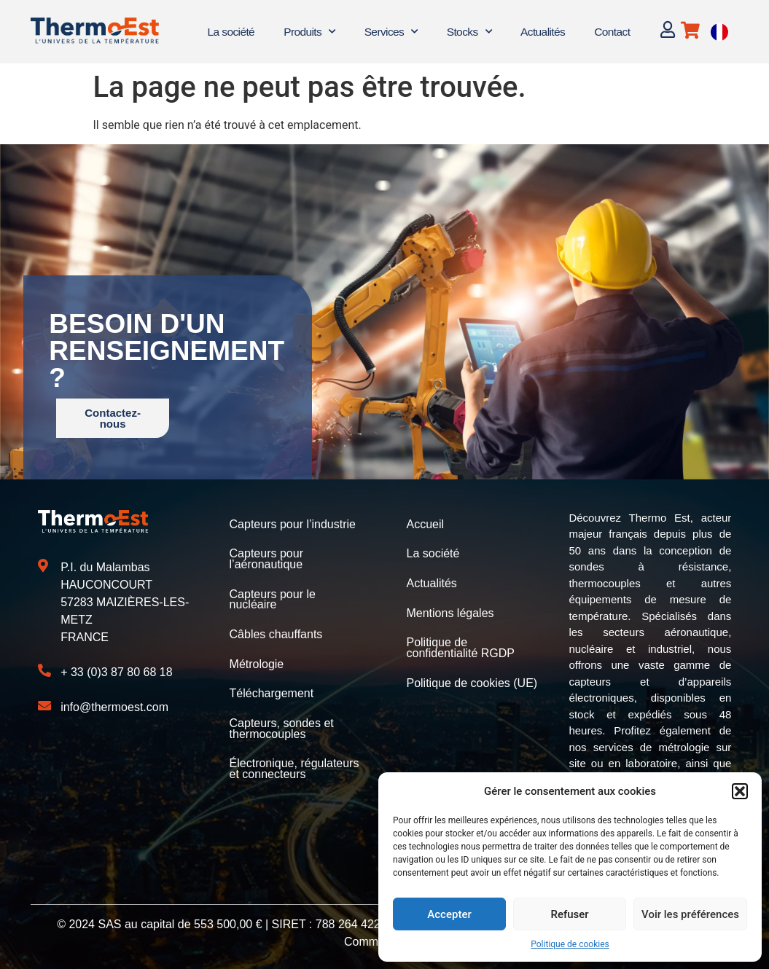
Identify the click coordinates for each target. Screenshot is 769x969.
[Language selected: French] (719, 31)
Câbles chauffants (276, 632)
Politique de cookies (570, 944)
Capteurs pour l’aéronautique (266, 558)
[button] (740, 791)
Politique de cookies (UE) (471, 680)
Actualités (542, 32)
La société (230, 32)
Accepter (449, 914)
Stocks (469, 31)
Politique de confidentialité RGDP (460, 646)
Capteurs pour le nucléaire (273, 597)
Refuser (569, 914)
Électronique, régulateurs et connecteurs (294, 764)
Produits (309, 31)
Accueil (425, 524)
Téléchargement (272, 690)
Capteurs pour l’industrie (293, 524)
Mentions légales (449, 611)
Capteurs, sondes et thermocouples (282, 724)
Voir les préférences (690, 914)
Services (391, 31)
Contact (612, 32)
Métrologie (257, 661)
